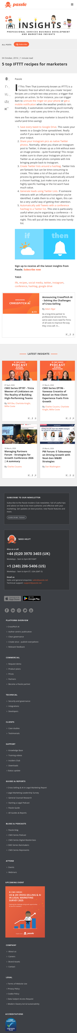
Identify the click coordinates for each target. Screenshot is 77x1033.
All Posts (6, 44)
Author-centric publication (19, 631)
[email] (6, 79)
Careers (11, 956)
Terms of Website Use (17, 983)
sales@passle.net (40, 580)
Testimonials (13, 733)
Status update (13, 770)
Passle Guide (13, 808)
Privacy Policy (13, 988)
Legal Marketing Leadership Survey (23, 792)
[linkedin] (6, 94)
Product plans (14, 669)
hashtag (33, 286)
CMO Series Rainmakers (18, 845)
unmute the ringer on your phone (41, 100)
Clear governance (15, 636)
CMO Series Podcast (16, 835)
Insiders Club (13, 760)
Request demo (14, 664)
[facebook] (6, 102)
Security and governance (18, 701)
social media (36, 282)
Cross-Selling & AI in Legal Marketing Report (27, 787)
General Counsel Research (19, 798)
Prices (10, 674)
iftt (16, 282)
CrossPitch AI (13, 626)
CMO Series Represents (18, 850)
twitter (47, 282)
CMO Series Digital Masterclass (21, 840)
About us (11, 951)
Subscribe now (32, 269)
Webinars (12, 872)
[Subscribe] (21, 44)
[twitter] (6, 87)
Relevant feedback (16, 647)
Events (10, 867)
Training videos (14, 755)
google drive (45, 286)
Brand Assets (13, 961)
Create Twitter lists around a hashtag (40, 166)
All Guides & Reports (17, 813)
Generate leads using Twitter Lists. (39, 191)
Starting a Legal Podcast (18, 803)
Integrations (13, 706)
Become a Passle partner (18, 684)
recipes (23, 282)
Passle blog (12, 830)
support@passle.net (33, 583)
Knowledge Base (15, 750)
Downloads (12, 765)
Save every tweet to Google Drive (38, 126)
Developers (12, 711)
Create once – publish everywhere (22, 642)
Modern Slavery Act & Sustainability (23, 1004)
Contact (11, 966)
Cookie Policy (13, 993)
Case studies (13, 728)
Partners (11, 679)
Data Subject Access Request (20, 999)
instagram (58, 282)
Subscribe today (16, 517)
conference (21, 286)
